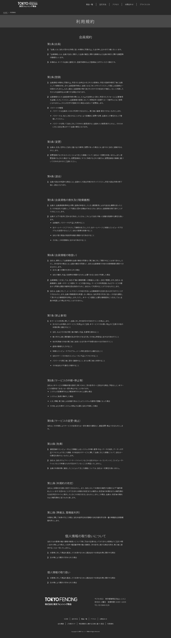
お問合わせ (129, 4)
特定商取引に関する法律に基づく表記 (91, 624)
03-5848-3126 (103, 605)
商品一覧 (89, 4)
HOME (66, 619)
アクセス (115, 4)
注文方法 (102, 4)
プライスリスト (145, 4)
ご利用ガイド (71, 624)
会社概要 (61, 624)
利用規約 (110, 624)
